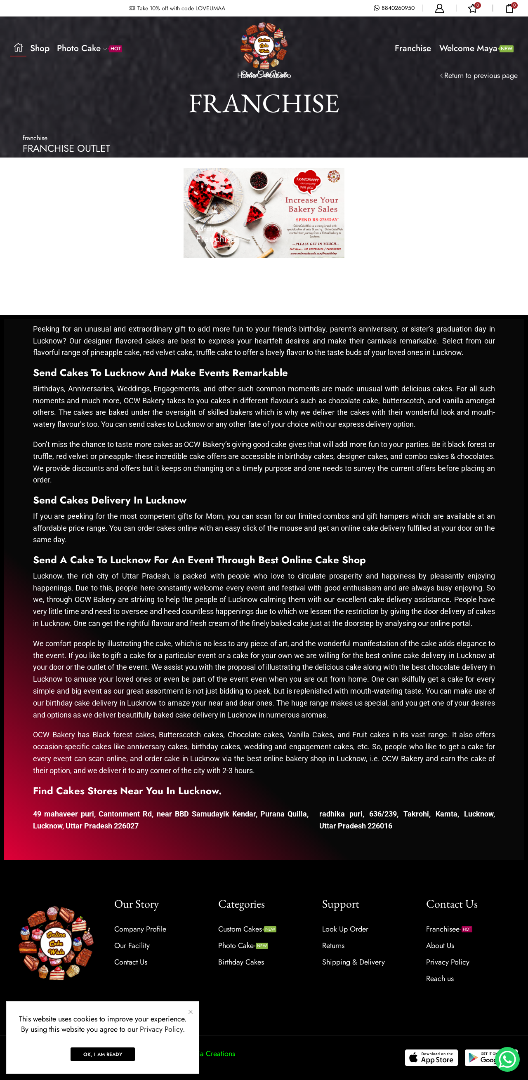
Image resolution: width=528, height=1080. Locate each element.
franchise (35, 138)
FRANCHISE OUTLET (66, 148)
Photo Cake (89, 48)
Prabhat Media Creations (196, 1053)
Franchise (413, 48)
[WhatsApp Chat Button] (507, 1059)
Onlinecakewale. (95, 1053)
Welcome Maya (476, 48)
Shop (40, 48)
